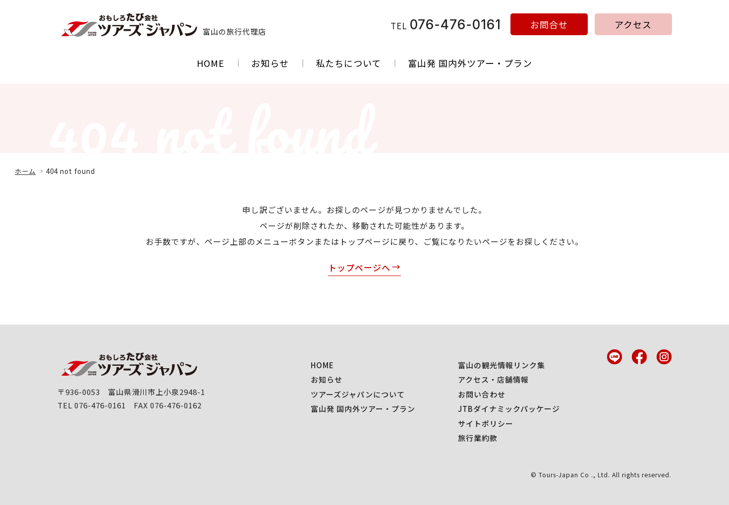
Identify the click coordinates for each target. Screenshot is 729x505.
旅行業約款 (478, 438)
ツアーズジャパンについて (358, 394)
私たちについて (348, 62)
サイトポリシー (485, 423)
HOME (210, 62)
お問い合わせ (481, 394)
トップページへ (359, 267)
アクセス (633, 24)
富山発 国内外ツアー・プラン (470, 62)
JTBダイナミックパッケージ (509, 408)
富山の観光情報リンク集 (501, 365)
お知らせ (270, 62)
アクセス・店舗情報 (493, 379)
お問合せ (549, 24)
